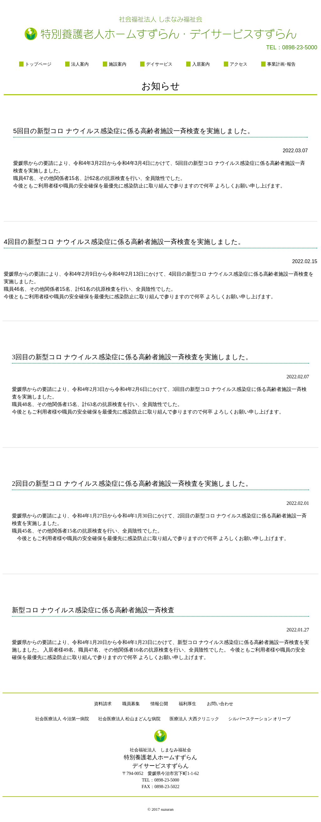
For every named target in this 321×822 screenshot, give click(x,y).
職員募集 (131, 703)
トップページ (38, 64)
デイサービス (159, 64)
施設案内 (117, 64)
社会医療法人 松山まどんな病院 (129, 719)
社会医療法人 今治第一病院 (62, 719)
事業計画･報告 (281, 64)
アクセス (238, 64)
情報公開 (159, 703)
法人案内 (80, 64)
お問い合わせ (220, 703)
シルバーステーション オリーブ (259, 719)
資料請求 (103, 703)
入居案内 (201, 64)
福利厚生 (187, 703)
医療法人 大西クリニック (194, 719)
